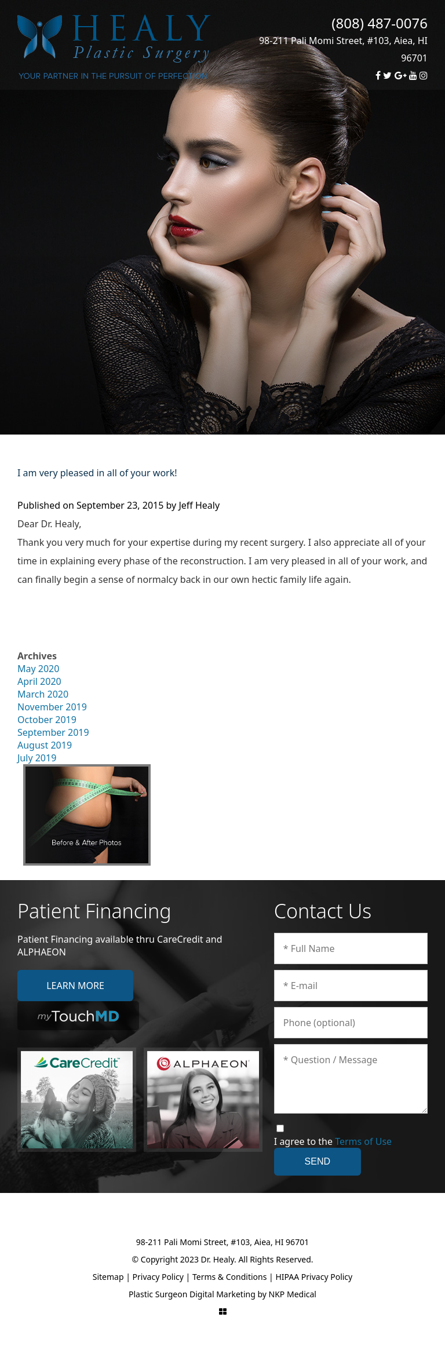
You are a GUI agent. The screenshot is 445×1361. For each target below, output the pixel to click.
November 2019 (52, 706)
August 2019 (44, 745)
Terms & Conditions (229, 1276)
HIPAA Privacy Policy (313, 1276)
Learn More (75, 985)
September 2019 (53, 732)
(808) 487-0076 (379, 22)
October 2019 (46, 719)
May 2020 (38, 668)
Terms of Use (363, 1141)
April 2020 (39, 681)
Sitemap (108, 1276)
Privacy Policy (158, 1276)
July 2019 (36, 757)
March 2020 (42, 694)
